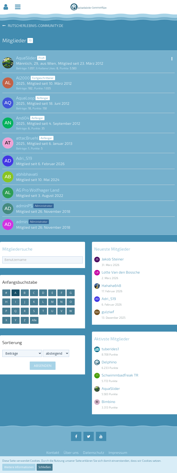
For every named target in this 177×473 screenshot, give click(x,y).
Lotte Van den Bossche (121, 272)
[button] (5, 7)
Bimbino (108, 401)
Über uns (71, 452)
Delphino (109, 362)
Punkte (64, 68)
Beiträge (21, 68)
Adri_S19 (24, 158)
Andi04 (22, 117)
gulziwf (108, 311)
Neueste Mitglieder (112, 248)
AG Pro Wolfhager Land (37, 190)
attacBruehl (27, 137)
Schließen (44, 467)
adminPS (24, 205)
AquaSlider (26, 57)
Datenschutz (93, 452)
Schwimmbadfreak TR (120, 375)
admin (22, 221)
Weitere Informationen (19, 467)
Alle (34, 320)
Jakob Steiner (113, 259)
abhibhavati (27, 174)
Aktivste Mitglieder (112, 338)
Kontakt (52, 452)
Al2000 (23, 77)
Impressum (118, 452)
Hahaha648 (111, 285)
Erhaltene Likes (45, 68)
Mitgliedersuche (17, 248)
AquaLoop (25, 97)
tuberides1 (110, 349)
